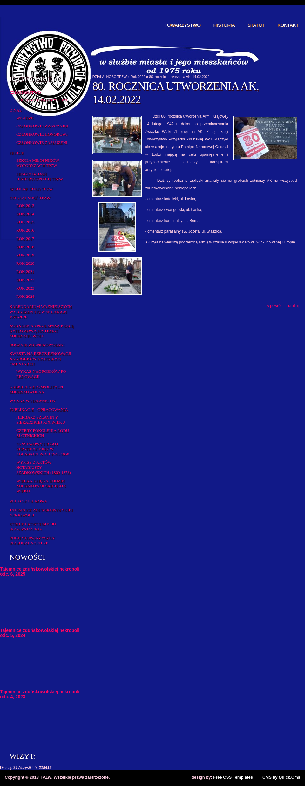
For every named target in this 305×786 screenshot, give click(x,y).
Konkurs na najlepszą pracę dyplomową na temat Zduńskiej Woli (41, 330)
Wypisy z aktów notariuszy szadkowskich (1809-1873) (43, 467)
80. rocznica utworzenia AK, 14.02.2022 (179, 77)
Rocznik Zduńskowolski (36, 344)
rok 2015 (25, 222)
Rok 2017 (25, 238)
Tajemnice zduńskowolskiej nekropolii (41, 512)
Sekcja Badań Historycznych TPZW (39, 176)
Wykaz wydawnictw (32, 400)
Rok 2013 (25, 205)
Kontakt (288, 25)
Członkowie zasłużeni (41, 142)
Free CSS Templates (233, 777)
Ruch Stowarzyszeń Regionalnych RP (31, 540)
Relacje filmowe (28, 501)
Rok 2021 (25, 271)
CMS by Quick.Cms (281, 777)
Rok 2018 (25, 246)
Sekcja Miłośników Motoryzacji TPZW (37, 163)
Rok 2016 (25, 230)
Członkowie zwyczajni (42, 126)
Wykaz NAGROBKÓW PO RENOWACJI (41, 374)
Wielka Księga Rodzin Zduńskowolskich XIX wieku (41, 485)
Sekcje (16, 152)
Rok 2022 (25, 279)
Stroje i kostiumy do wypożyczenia (32, 526)
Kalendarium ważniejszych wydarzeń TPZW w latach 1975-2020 (40, 311)
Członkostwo (25, 92)
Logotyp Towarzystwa (42, 100)
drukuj (293, 306)
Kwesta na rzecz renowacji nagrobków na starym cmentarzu (40, 358)
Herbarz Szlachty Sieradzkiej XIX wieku (40, 420)
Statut (256, 25)
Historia (224, 25)
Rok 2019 (25, 255)
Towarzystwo (182, 25)
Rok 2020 (25, 263)
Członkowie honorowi (42, 134)
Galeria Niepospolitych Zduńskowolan (36, 389)
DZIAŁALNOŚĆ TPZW (29, 197)
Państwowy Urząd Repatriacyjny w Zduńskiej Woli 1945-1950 (42, 448)
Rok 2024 (25, 296)
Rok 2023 (25, 288)
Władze (25, 117)
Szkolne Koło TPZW (31, 189)
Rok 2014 (25, 213)
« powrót (274, 306)
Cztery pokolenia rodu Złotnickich (42, 433)
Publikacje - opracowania (38, 409)
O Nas (15, 110)
